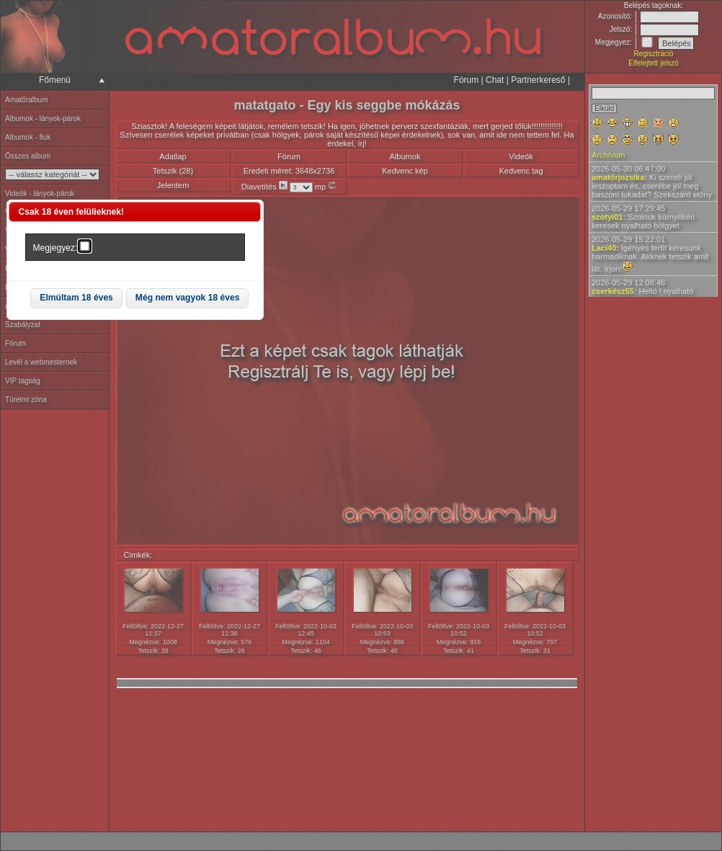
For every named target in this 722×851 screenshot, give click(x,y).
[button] (76, 298)
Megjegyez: (55, 248)
